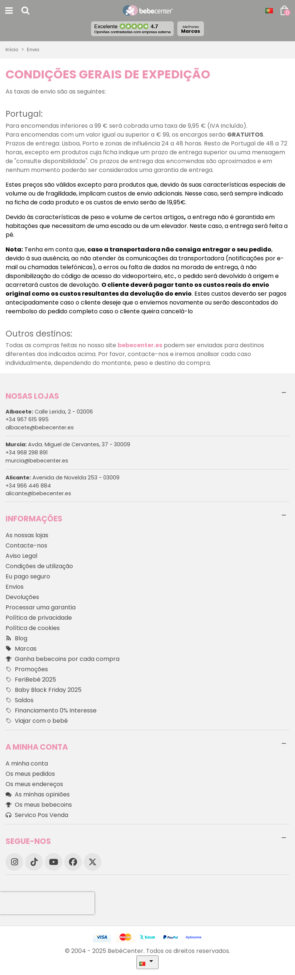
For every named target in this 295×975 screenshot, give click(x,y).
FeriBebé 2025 (31, 679)
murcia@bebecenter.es (37, 460)
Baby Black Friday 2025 (43, 690)
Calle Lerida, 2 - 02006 (49, 411)
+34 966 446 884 (28, 485)
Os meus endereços (34, 784)
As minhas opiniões (38, 794)
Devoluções (22, 597)
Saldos (20, 700)
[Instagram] (14, 862)
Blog (16, 638)
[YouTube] (53, 862)
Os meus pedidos (30, 774)
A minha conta (27, 763)
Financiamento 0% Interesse (51, 710)
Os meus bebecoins (39, 804)
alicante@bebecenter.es (38, 493)
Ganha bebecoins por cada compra (62, 659)
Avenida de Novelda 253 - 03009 (62, 477)
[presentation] (47, 903)
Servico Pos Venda (37, 815)
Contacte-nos (26, 545)
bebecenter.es (140, 345)
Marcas (190, 29)
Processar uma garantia (41, 607)
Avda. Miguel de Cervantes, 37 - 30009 (68, 444)
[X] (92, 862)
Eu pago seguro (28, 576)
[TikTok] (34, 862)
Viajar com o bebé (37, 721)
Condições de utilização (39, 566)
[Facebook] (73, 862)
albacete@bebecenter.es (40, 427)
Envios (15, 586)
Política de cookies (33, 628)
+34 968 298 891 (27, 452)
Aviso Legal (21, 556)
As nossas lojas (27, 535)
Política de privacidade (39, 617)
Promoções (27, 669)
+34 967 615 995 (27, 419)
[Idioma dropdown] (269, 10)
